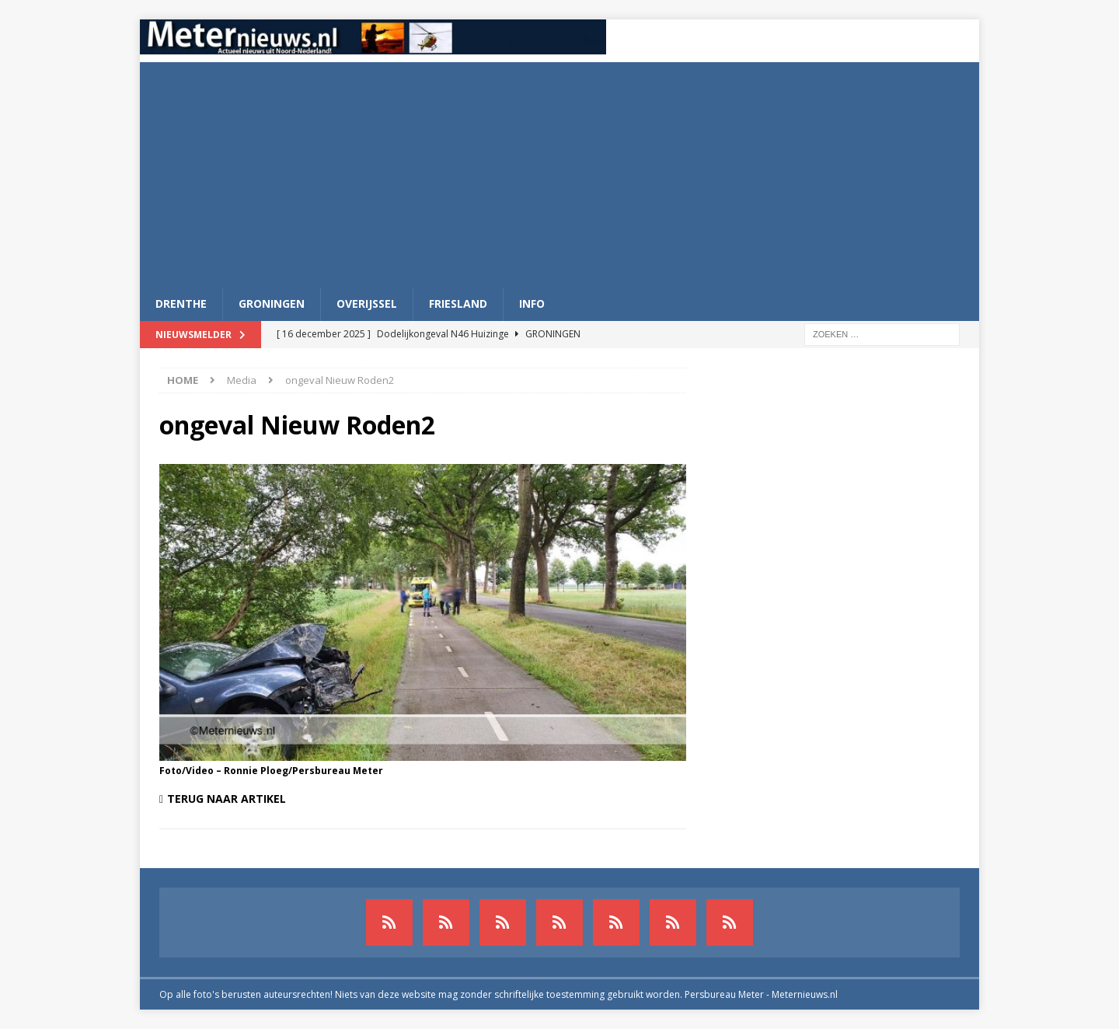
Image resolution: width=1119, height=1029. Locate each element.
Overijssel (366, 303)
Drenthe (181, 303)
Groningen (272, 303)
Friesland (458, 303)
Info (532, 303)
